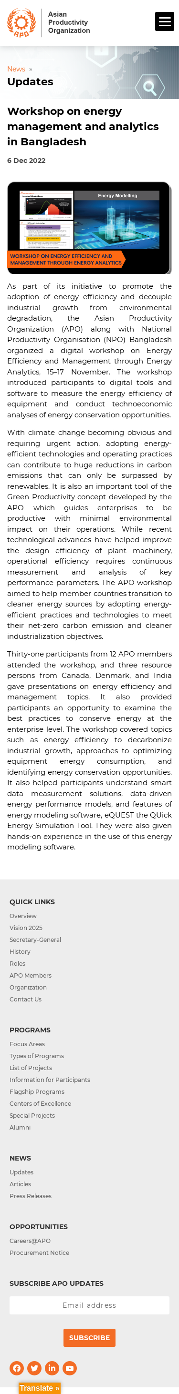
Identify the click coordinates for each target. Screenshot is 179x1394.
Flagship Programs (37, 1091)
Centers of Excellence (40, 1103)
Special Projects (32, 1115)
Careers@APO (30, 1240)
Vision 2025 (26, 927)
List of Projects (31, 1067)
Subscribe (89, 1337)
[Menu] (164, 21)
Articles (20, 1184)
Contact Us (26, 999)
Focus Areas (27, 1044)
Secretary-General (35, 939)
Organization (28, 987)
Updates (21, 1172)
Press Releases (31, 1196)
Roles (17, 963)
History (20, 951)
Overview (23, 915)
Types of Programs (37, 1056)
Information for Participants (50, 1079)
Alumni (20, 1127)
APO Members (31, 975)
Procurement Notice (39, 1252)
